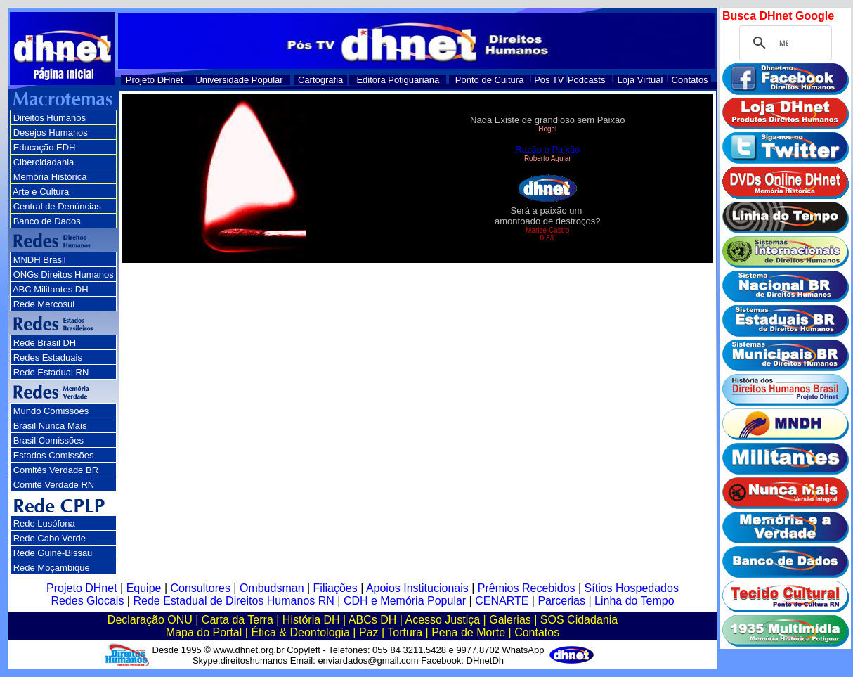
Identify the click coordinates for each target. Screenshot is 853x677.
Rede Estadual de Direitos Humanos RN (233, 601)
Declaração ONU (150, 620)
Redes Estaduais (47, 357)
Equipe (144, 588)
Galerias (510, 620)
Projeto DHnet (154, 80)
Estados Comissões (53, 455)
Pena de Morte (468, 632)
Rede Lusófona (44, 523)
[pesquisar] (783, 42)
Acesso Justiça (442, 620)
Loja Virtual (640, 80)
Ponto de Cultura (489, 80)
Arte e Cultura (41, 191)
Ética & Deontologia (300, 632)
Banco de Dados (47, 221)
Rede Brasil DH (45, 342)
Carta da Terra (237, 620)
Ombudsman (272, 588)
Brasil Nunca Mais (50, 425)
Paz (369, 632)
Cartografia (320, 80)
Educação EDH (44, 147)
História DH (311, 620)
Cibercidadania (43, 162)
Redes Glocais (87, 601)
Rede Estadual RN (51, 372)
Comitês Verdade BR (55, 470)
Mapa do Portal (204, 632)
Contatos (690, 80)
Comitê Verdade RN (54, 484)
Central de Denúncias (57, 206)
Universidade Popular (238, 80)
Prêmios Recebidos (526, 588)
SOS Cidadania (579, 620)
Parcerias (561, 601)
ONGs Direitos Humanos (63, 274)
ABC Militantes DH (51, 289)
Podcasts (586, 80)
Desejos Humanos (50, 132)
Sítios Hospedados (632, 588)
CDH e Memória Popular (405, 601)
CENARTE (501, 601)
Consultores (200, 588)
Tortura (404, 632)
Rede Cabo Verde (49, 538)
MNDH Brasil (39, 259)
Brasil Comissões (48, 440)
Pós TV (549, 80)
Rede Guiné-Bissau (53, 553)
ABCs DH (372, 620)
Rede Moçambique (51, 567)
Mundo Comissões (51, 411)
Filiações (335, 588)
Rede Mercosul (43, 304)
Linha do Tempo (634, 601)
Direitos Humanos (49, 117)
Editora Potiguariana (397, 80)
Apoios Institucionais (417, 588)
